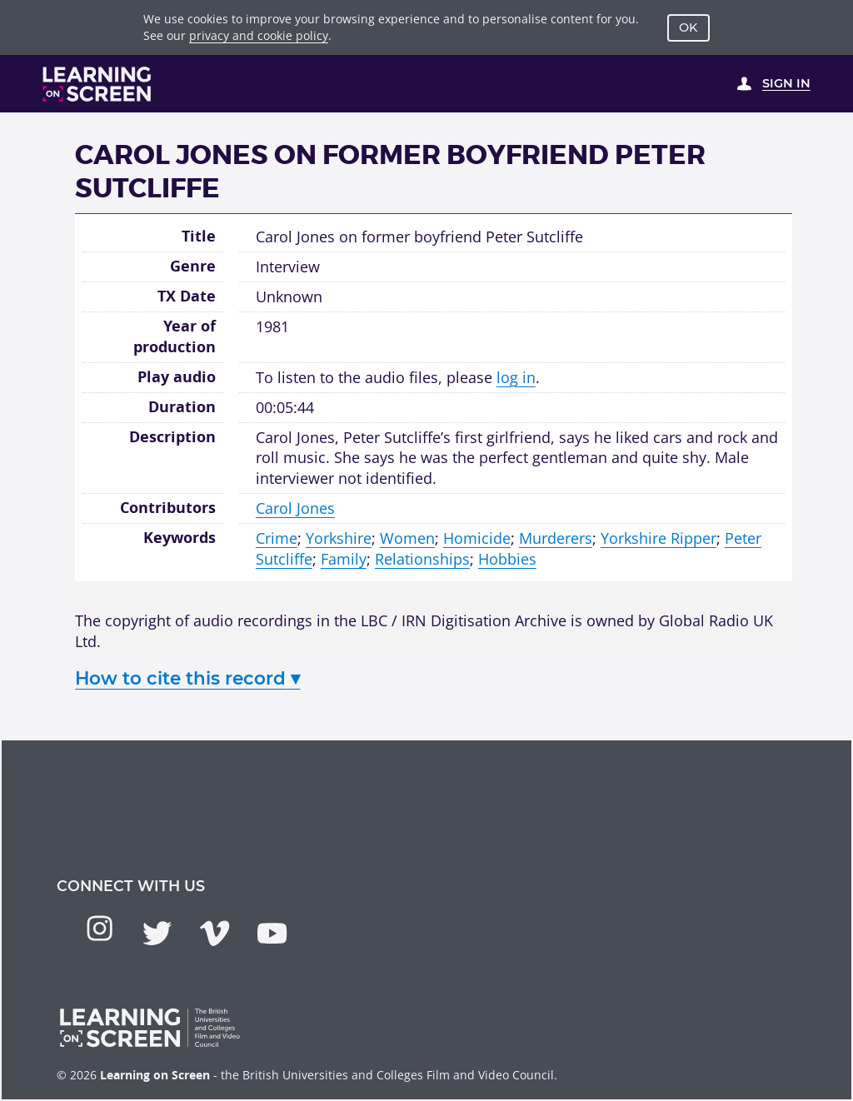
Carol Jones (295, 508)
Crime (276, 538)
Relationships (422, 559)
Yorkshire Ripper (658, 538)
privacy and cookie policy (258, 35)
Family (344, 559)
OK (688, 27)
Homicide (477, 538)
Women (407, 538)
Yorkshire (339, 538)
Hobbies (507, 559)
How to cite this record (187, 678)
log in (516, 377)
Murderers (555, 538)
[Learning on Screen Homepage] (97, 84)
